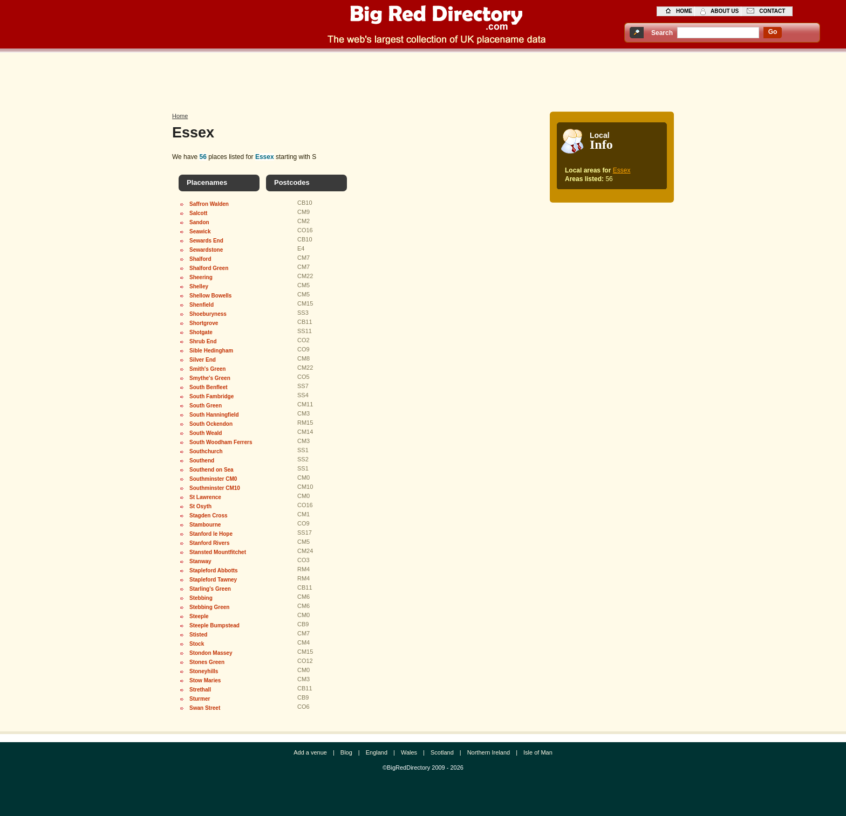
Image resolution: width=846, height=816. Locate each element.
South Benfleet (208, 387)
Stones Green (206, 662)
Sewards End (206, 241)
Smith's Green (207, 369)
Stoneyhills (203, 671)
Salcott (198, 213)
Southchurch (206, 451)
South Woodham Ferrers (221, 442)
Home (180, 116)
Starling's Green (210, 589)
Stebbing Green (209, 607)
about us (725, 11)
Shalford (200, 259)
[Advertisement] (423, 79)
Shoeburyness (208, 314)
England (376, 752)
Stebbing (201, 598)
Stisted (198, 635)
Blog (346, 752)
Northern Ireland (488, 752)
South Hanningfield (214, 415)
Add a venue (310, 752)
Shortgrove (203, 323)
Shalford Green (208, 268)
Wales (409, 752)
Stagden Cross (208, 515)
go (772, 32)
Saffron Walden (209, 204)
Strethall (200, 690)
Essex (622, 170)
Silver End (202, 360)
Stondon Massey (210, 653)
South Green (205, 406)
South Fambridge (211, 396)
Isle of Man (537, 752)
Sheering (201, 277)
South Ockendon (211, 424)
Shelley (198, 286)
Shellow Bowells (210, 296)
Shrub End (203, 341)
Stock (196, 644)
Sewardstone (206, 250)
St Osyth (200, 506)
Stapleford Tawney (213, 580)
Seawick (199, 231)
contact (772, 11)
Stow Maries (205, 680)
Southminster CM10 (214, 488)
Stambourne (205, 525)
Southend (201, 461)
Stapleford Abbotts (213, 570)
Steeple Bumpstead (214, 625)
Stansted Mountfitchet (217, 552)
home (684, 11)
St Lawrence (205, 497)
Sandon (199, 222)
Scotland (442, 752)
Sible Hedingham (211, 351)
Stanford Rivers (209, 543)
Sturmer (199, 699)
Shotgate (201, 332)
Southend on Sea (211, 470)
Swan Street (204, 708)
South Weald (205, 433)
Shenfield (201, 305)
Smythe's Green (209, 378)
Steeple (199, 616)
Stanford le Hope (211, 534)
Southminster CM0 (213, 479)
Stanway (200, 561)
